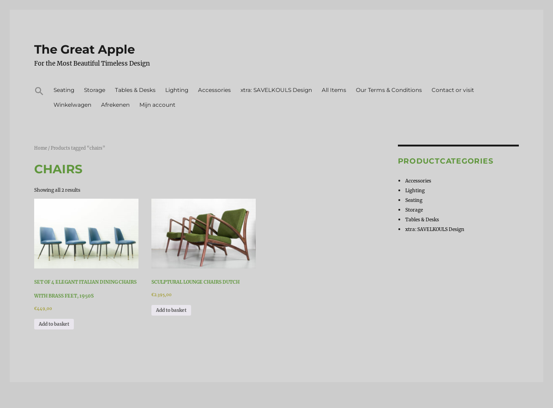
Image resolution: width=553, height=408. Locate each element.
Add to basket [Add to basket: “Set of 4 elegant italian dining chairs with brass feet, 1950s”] (54, 324)
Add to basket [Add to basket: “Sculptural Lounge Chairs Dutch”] (171, 310)
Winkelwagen (72, 104)
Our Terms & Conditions (389, 89)
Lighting (176, 89)
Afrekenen (115, 104)
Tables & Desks (135, 89)
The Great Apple (84, 49)
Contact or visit (453, 89)
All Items (334, 89)
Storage (94, 89)
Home (40, 148)
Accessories (214, 89)
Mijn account (157, 104)
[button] (39, 92)
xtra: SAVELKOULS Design (276, 89)
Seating (64, 89)
